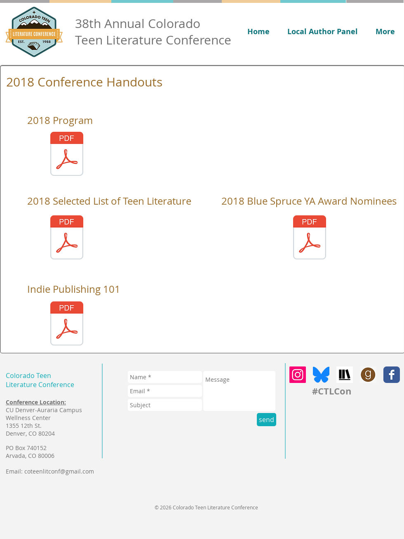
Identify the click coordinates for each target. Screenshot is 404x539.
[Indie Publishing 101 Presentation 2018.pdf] (66, 324)
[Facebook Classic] (391, 374)
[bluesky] (321, 374)
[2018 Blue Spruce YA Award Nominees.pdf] (309, 238)
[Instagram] (297, 374)
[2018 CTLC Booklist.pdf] (66, 238)
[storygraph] (344, 374)
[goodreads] (368, 374)
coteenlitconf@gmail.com (59, 471)
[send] (266, 419)
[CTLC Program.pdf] (66, 155)
